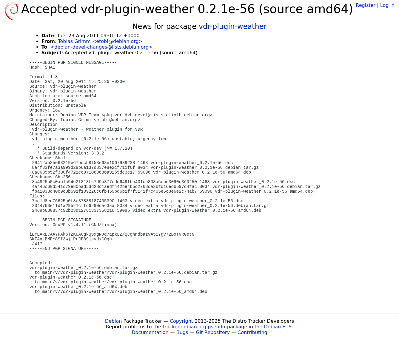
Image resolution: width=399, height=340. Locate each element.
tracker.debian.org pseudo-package (205, 327)
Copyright (181, 321)
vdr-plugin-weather (233, 26)
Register (365, 5)
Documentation (150, 332)
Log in (387, 5)
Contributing (252, 332)
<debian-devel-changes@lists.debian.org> (101, 47)
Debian (113, 321)
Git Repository (213, 332)
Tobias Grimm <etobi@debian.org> (100, 41)
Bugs (182, 332)
